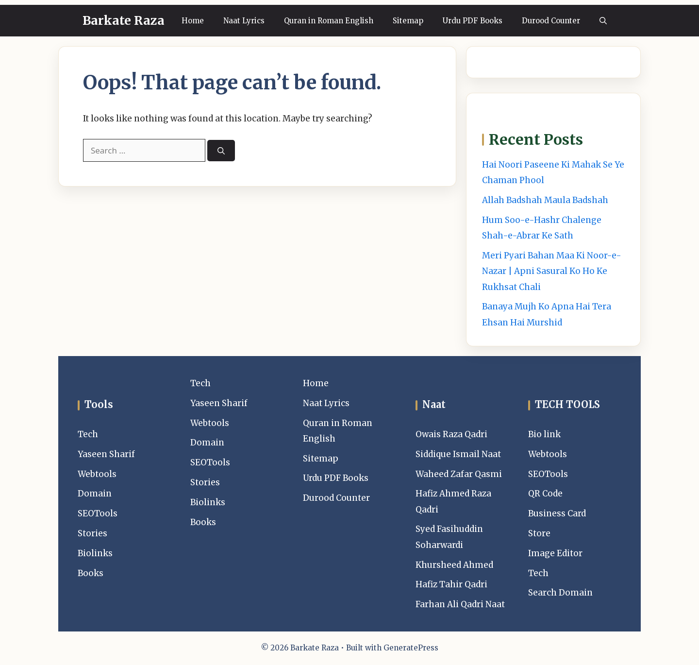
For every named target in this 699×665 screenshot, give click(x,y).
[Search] (221, 151)
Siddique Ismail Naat (458, 454)
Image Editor (555, 553)
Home (193, 20)
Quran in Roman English (328, 20)
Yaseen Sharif (106, 454)
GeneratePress (410, 647)
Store (539, 533)
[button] (603, 20)
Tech (88, 434)
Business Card (557, 513)
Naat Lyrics (244, 20)
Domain (95, 493)
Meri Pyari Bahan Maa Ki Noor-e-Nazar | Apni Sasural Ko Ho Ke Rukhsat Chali (551, 271)
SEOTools (97, 513)
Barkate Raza (124, 20)
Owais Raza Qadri (451, 434)
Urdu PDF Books (472, 20)
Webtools (97, 474)
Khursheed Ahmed (454, 565)
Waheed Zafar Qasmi (459, 474)
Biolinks (95, 553)
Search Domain (560, 592)
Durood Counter (551, 20)
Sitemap (408, 20)
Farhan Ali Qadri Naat (460, 604)
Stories (92, 533)
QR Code (545, 493)
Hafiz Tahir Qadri (451, 584)
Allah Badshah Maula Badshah (545, 200)
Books (90, 573)
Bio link (544, 434)
